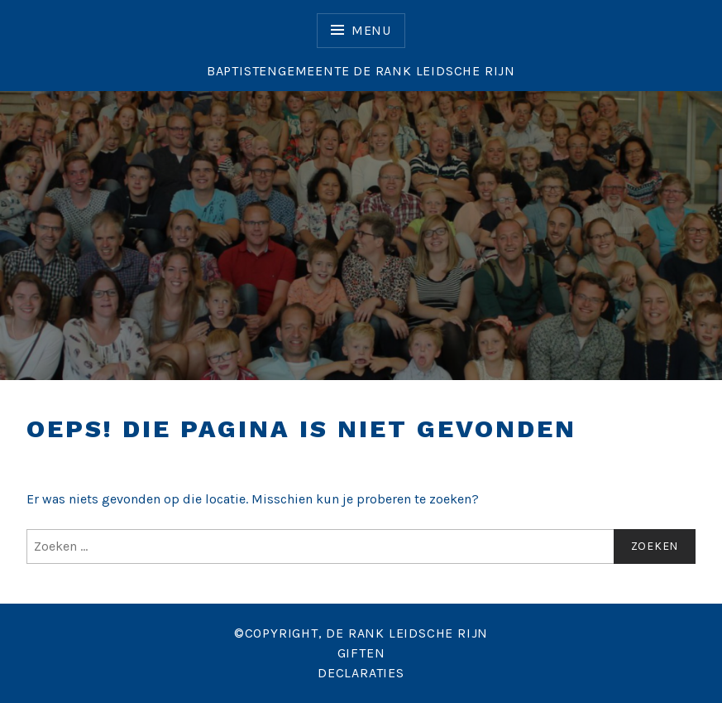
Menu (371, 30)
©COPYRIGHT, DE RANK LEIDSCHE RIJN (361, 633)
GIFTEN (361, 653)
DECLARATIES (361, 673)
